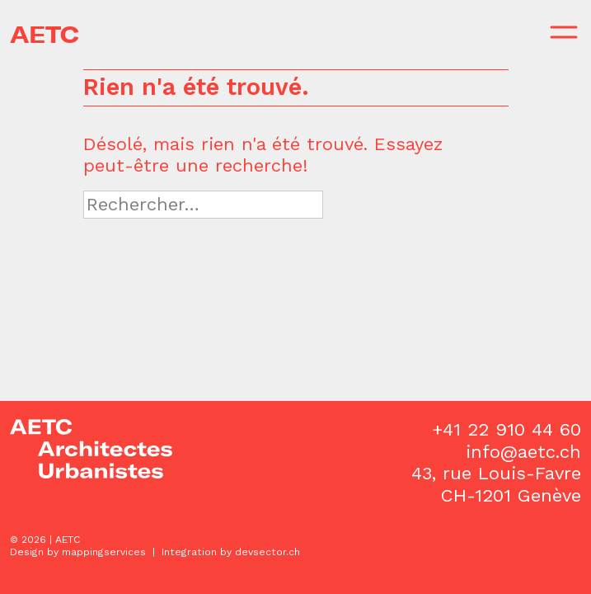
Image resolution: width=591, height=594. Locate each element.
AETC (44, 34)
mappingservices (104, 552)
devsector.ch (267, 552)
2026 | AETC (50, 539)
